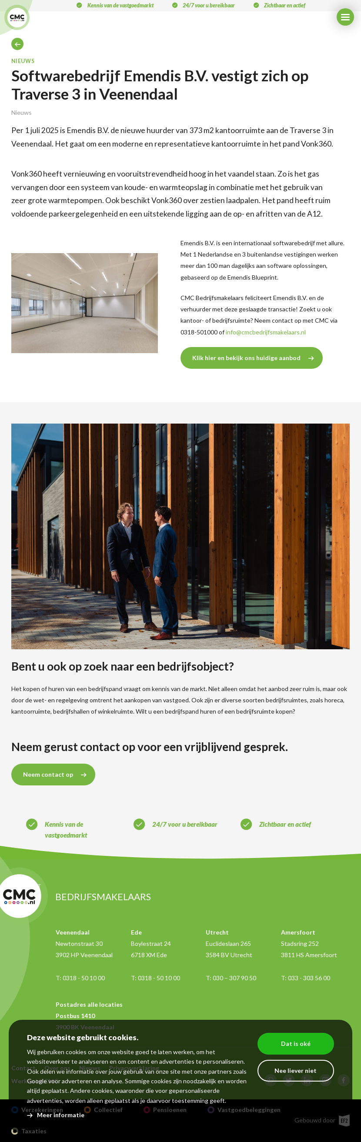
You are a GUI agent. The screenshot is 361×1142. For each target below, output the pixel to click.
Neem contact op (48, 774)
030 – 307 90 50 (234, 978)
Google (37, 1081)
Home (17, 44)
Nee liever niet (295, 1070)
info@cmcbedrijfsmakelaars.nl (266, 332)
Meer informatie (60, 1115)
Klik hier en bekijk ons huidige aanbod (246, 357)
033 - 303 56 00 (309, 978)
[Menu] (345, 17)
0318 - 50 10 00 (84, 978)
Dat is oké (296, 1043)
